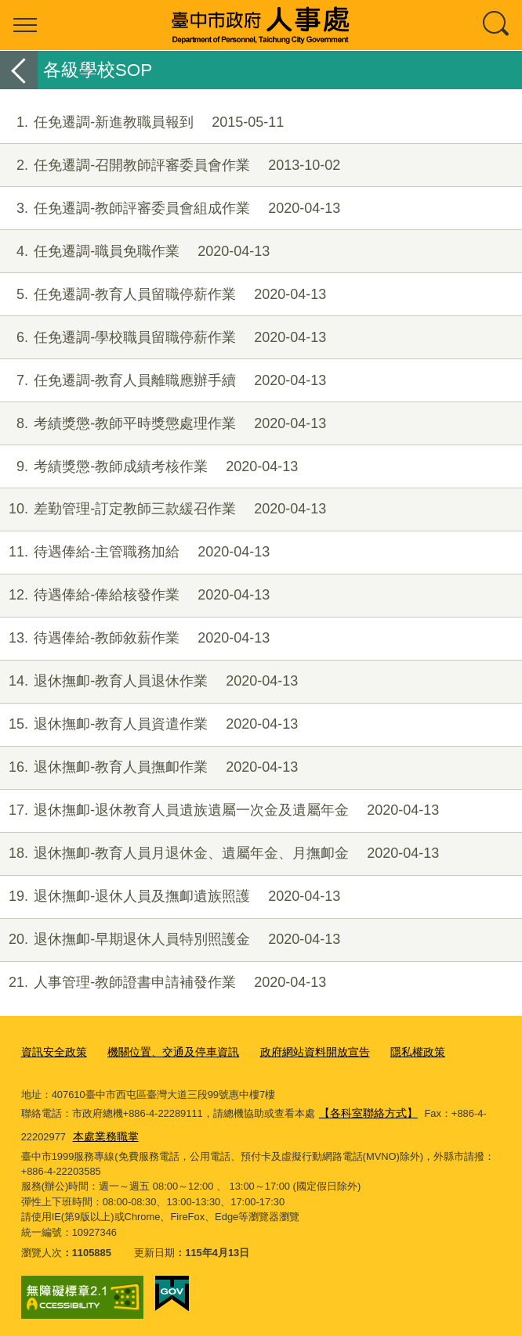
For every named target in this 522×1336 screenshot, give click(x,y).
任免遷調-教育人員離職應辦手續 (163, 380)
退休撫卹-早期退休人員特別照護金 (170, 939)
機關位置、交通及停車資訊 (164, 1051)
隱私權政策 (393, 1051)
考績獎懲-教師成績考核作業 (149, 467)
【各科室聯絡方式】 (365, 1110)
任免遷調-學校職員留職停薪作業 (163, 337)
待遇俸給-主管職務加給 (135, 552)
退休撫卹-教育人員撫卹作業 (149, 767)
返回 (19, 70)
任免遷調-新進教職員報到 (142, 122)
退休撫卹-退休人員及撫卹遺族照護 (170, 896)
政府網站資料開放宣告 (297, 1051)
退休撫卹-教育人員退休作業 (149, 681)
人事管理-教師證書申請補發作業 (163, 982)
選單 (25, 25)
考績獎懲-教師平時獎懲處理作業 (163, 423)
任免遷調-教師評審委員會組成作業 (170, 208)
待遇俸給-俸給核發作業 (135, 595)
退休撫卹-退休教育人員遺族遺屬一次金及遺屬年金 (219, 810)
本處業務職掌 (103, 1131)
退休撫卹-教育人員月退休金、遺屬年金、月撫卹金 (219, 853)
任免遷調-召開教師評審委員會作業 (170, 165)
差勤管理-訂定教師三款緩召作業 (163, 509)
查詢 (497, 25)
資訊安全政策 (51, 1051)
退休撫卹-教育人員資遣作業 (149, 724)
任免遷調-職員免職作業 (135, 251)
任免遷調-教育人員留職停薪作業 (163, 294)
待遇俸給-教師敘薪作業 (135, 638)
